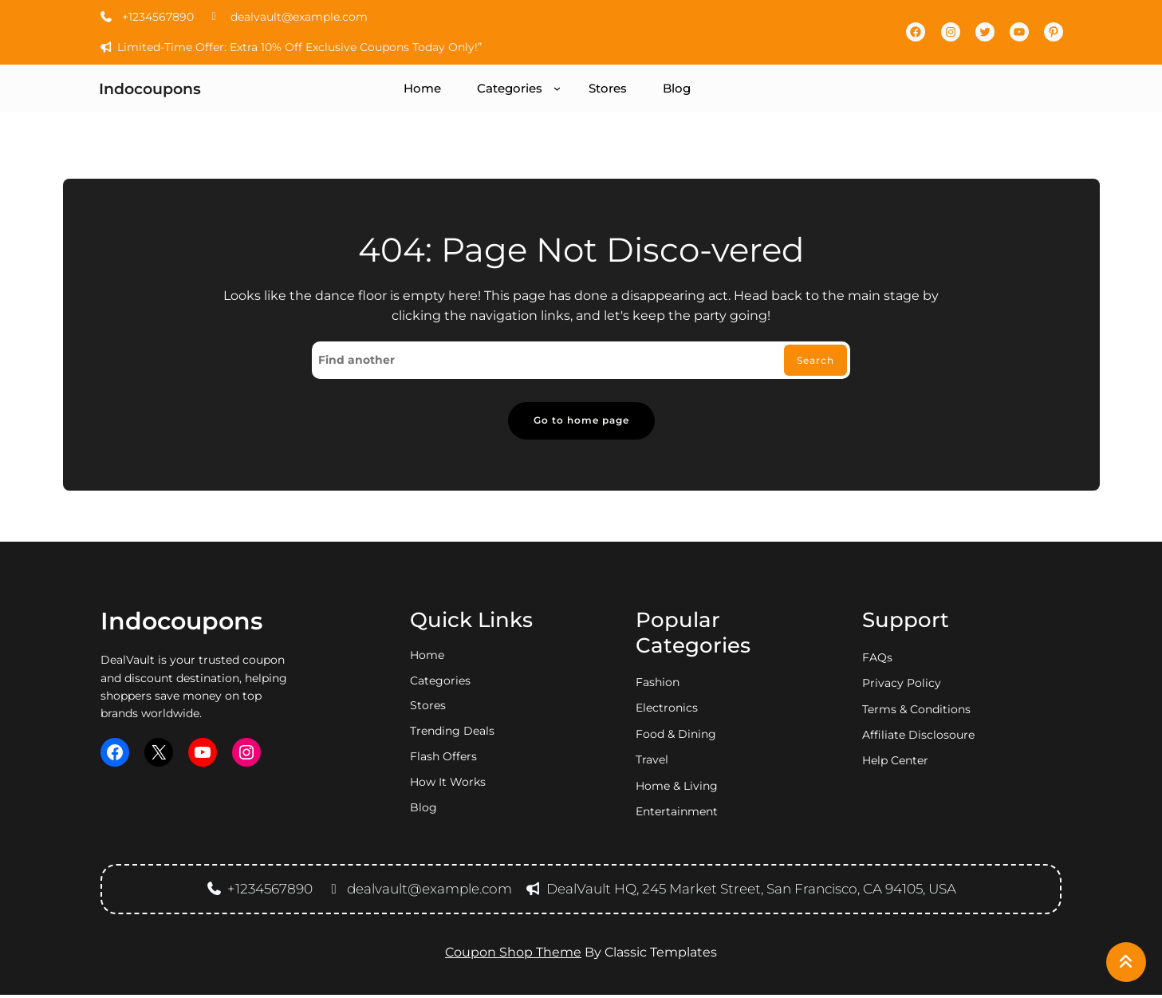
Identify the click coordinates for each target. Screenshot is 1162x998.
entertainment (677, 814)
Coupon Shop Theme (513, 955)
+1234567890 (147, 17)
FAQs (877, 660)
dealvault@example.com (287, 17)
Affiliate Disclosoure (918, 738)
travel (652, 762)
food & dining (676, 737)
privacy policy (901, 686)
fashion (657, 685)
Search (812, 361)
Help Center (895, 764)
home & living (677, 789)
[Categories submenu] (557, 88)
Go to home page (581, 422)
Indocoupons (150, 88)
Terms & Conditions (916, 712)
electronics (667, 711)
